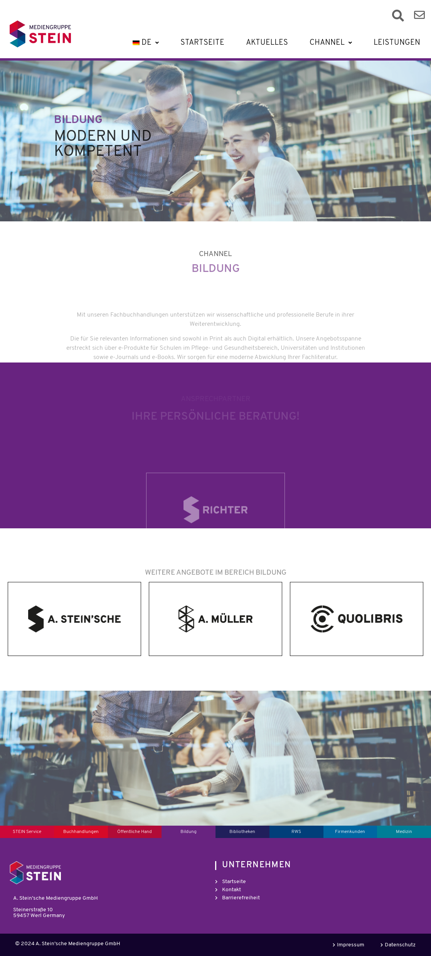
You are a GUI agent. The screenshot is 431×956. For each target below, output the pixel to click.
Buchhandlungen (81, 832)
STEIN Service (27, 832)
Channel (331, 43)
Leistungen (397, 43)
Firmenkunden (350, 832)
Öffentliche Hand (134, 832)
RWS (296, 832)
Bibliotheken (242, 832)
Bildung (188, 832)
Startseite (202, 43)
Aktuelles (267, 43)
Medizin (404, 832)
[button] (145, 42)
